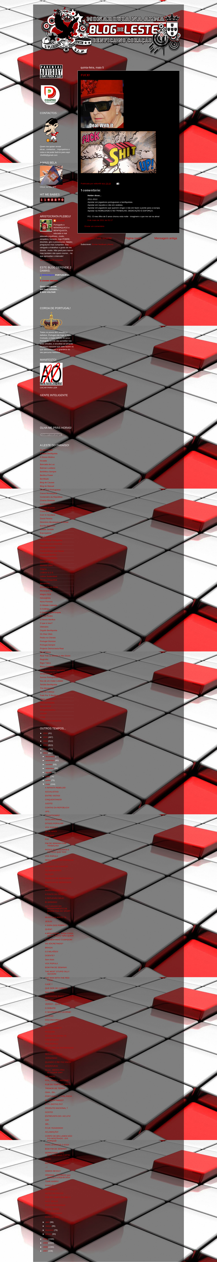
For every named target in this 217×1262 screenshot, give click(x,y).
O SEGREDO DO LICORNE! (58, 1012)
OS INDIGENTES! (53, 870)
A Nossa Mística (47, 457)
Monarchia (44, 583)
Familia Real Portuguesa (51, 540)
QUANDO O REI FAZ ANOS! (58, 1062)
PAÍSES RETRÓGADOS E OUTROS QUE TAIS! (57, 851)
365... (47, 1124)
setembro (50, 768)
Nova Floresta (46, 601)
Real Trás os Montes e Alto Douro (55, 656)
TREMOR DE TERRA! (55, 1088)
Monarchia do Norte (49, 587)
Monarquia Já (46, 591)
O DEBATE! (50, 1008)
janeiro (49, 1234)
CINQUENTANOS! (53, 799)
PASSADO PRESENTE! (56, 890)
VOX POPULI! (51, 827)
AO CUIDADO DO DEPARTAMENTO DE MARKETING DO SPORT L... (58, 910)
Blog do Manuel (47, 486)
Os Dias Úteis (46, 634)
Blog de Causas (47, 482)
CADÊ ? (48, 984)
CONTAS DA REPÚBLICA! (57, 807)
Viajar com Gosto (47, 699)
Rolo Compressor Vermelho (52, 670)
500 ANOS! (50, 1076)
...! (46, 1167)
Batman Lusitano (47, 468)
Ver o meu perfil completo (51, 260)
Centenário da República (51, 497)
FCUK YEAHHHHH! (54, 1128)
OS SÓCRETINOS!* (54, 943)
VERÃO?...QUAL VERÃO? (57, 1004)
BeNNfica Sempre (48, 471)
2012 (45, 749)
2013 (45, 745)
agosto (49, 772)
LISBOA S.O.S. (47, 573)
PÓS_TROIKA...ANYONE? (57, 1080)
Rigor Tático (45, 663)
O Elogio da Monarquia (50, 612)
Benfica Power (46, 475)
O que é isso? (46, 623)
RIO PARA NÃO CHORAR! (57, 1163)
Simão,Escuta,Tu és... (50, 674)
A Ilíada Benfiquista (48, 453)
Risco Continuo (47, 666)
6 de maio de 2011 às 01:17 (100, 220)
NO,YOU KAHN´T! (53, 1028)
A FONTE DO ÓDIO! (54, 894)
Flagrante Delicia (47, 547)
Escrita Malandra (47, 526)
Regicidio (44, 659)
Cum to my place (47, 515)
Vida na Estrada (47, 702)
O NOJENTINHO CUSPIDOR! (58, 940)
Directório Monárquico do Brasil (54, 522)
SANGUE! (49, 1185)
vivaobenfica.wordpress (50, 721)
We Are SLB (45, 706)
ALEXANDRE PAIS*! (54, 996)
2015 (45, 737)
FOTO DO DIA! (52, 1217)
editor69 (60, 221)
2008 (45, 1247)
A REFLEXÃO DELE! (54, 898)
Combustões (45, 504)
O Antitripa (44, 609)
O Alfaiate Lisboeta (48, 605)
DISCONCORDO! (53, 1020)
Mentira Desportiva (48, 580)
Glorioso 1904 (46, 565)
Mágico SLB (45, 594)
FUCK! (85, 75)
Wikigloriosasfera (47, 710)
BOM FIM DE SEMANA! (56, 967)
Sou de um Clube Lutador (51, 681)
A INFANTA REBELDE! (55, 788)
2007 (45, 1251)
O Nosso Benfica (47, 619)
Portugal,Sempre (47, 645)
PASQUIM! (50, 1032)
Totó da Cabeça (47, 692)
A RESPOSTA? (52, 1040)
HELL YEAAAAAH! (53, 1213)
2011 (45, 753)
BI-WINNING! (51, 902)
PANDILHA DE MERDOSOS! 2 (59, 878)
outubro (49, 764)
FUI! (47, 839)
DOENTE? (50, 955)
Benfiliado (44, 479)
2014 (45, 741)
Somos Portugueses (49, 677)
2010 (45, 1239)
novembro (50, 760)
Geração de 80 (46, 562)
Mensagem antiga (165, 238)
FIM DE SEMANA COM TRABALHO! (55, 844)
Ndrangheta (45, 598)
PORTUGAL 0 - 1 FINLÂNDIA (58, 1096)
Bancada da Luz (47, 464)
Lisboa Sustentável (48, 576)
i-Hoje (42, 717)
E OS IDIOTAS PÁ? (54, 1104)
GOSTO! (49, 1112)
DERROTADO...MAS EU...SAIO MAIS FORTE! (57, 1154)
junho (48, 780)
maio (48, 784)
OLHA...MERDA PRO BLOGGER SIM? (54, 1071)
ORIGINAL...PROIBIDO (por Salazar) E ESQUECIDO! (58, 1176)
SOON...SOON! (52, 1209)
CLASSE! (49, 1016)
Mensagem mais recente (96, 238)
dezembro (50, 756)
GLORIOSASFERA (48, 558)
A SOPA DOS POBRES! (56, 925)
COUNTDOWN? (52, 815)
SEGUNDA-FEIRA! (53, 1054)
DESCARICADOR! (53, 819)
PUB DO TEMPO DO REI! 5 (58, 1197)
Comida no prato (47, 508)
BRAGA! (49, 948)
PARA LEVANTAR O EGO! (57, 1145)
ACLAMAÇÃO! (51, 1132)
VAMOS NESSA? (53, 1171)
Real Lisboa (45, 652)
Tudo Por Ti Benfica (49, 695)
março (49, 1226)
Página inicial (133, 238)
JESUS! (48, 921)
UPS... (48, 811)
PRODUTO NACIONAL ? (56, 1108)
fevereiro (50, 1230)
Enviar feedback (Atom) (102, 244)
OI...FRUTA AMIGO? (54, 1100)
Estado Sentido (47, 529)
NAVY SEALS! (51, 1201)
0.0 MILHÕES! (51, 951)
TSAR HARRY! (52, 1181)
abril (48, 1222)
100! (47, 1120)
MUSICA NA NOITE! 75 (55, 1036)
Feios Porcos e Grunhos (51, 544)
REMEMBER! (51, 1189)
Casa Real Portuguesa (50, 490)
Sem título (49, 835)
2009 (45, 1243)
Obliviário (44, 627)
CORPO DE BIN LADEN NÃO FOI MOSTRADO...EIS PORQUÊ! (58, 1138)
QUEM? (48, 929)
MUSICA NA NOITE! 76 (55, 917)
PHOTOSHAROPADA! (55, 1205)
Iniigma (43, 569)
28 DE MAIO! (51, 831)
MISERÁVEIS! (51, 1066)
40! (46, 886)
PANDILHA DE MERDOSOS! (58, 882)
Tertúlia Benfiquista (48, 684)
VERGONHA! (51, 1058)
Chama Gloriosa (47, 500)
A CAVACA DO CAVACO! (56, 866)
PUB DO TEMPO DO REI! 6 (58, 1084)
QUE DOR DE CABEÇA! (56, 988)
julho (48, 776)
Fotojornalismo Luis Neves (52, 551)
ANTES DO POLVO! (54, 1193)
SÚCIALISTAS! (52, 792)
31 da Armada (46, 450)
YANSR (43, 713)
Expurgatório (46, 533)
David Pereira (46, 518)
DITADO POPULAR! (54, 823)
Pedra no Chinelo (48, 638)
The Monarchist (47, 688)
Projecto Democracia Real (52, 648)
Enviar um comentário (94, 226)
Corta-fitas (44, 511)
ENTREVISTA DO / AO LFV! (58, 1116)
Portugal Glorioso (48, 641)
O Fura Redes (46, 616)
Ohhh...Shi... (50, 1092)
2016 (45, 733)
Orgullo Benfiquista (48, 630)
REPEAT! (49, 874)
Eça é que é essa (48, 536)
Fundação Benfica (48, 555)
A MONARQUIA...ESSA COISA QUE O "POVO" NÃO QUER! (59, 934)
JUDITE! (49, 803)
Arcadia (43, 461)
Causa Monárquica (48, 493)
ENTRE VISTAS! (52, 796)
